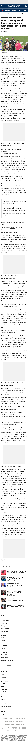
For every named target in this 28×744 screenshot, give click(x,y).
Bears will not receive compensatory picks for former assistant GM (15, 585)
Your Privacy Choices (6, 663)
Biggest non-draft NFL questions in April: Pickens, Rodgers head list (16, 606)
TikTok (3, 686)
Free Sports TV (5, 623)
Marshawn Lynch (10, 190)
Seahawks (12, 112)
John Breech (5, 31)
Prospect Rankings (15, 13)
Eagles (12, 304)
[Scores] (14, 10)
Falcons (24, 276)
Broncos (12, 228)
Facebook (3, 692)
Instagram (4, 689)
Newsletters (4, 709)
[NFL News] (7, 10)
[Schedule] (20, 10)
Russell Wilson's (6, 186)
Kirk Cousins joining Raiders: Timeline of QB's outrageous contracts (14, 593)
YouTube (3, 684)
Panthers (4, 230)
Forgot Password (5, 714)
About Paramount (6, 643)
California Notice (5, 668)
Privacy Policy (5, 657)
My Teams (3, 711)
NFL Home (3, 13)
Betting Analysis (5, 626)
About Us (3, 638)
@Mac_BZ (5, 210)
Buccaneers (13, 407)
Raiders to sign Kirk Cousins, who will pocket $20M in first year (16, 599)
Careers (3, 640)
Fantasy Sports (5, 621)
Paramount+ (4, 646)
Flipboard (3, 699)
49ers (22, 383)
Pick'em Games (5, 618)
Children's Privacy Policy (7, 660)
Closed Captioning (6, 665)
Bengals (23, 422)
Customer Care (5, 677)
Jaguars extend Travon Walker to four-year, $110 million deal (16, 578)
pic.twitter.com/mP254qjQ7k (17, 210)
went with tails (19, 430)
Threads (3, 697)
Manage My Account (6, 706)
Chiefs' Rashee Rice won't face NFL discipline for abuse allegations (16, 571)
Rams (23, 330)
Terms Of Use (4, 655)
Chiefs (12, 383)
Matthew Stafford (6, 430)
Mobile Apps (4, 631)
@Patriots (18, 208)
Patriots (3, 112)
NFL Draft (8, 13)
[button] (25, 10)
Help (2, 674)
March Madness (5, 628)
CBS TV (3, 648)
